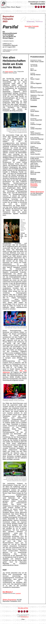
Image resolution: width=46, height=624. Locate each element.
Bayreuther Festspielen (34, 184)
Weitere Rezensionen (9, 599)
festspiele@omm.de (24, 616)
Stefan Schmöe (9, 71)
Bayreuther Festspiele (32, 26)
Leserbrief (18, 593)
